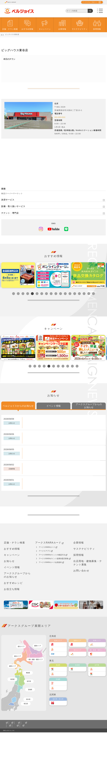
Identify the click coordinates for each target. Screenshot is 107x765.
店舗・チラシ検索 (10, 29)
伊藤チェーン (60, 716)
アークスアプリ (46, 584)
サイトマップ (9, 758)
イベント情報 (12, 599)
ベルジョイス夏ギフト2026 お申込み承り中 (42, 503)
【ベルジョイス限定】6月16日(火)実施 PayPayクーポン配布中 (50, 442)
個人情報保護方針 (12, 755)
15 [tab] (79, 300)
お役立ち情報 (12, 621)
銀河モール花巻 (79, 758)
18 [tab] (93, 300)
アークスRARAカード (49, 575)
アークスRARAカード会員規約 (51, 595)
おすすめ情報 (27, 29)
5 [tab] (32, 300)
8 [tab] (46, 300)
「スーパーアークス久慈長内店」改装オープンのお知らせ (48, 488)
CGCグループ (24, 758)
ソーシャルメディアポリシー (48, 755)
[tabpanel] (18, 282)
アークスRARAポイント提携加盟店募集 (55, 591)
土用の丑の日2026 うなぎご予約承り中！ (42, 458)
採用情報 (97, 29)
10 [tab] (55, 300)
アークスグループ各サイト (88, 2)
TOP (4, 34)
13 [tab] (70, 300)
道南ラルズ (79, 677)
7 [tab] (41, 300)
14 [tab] (74, 300)
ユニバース (59, 701)
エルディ (59, 686)
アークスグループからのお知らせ (17, 608)
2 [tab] (18, 300)
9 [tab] (51, 300)
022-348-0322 (61, 124)
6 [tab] (37, 300)
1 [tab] (13, 300)
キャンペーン (45, 29)
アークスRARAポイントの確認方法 (53, 587)
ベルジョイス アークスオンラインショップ (51, 758)
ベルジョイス (60, 706)
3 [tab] (23, 300)
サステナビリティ (80, 29)
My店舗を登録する (53, 91)
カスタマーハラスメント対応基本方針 (80, 755)
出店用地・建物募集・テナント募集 (87, 595)
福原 (95, 686)
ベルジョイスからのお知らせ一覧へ (53, 518)
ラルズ (58, 677)
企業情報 (62, 29)
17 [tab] (88, 300)
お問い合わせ (81, 603)
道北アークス (79, 686)
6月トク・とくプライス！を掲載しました (41, 473)
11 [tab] (60, 300)
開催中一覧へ (53, 310)
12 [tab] (65, 300)
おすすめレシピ (13, 615)
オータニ (59, 735)
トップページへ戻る (53, 544)
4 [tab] (27, 300)
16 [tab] (84, 300)
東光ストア (59, 682)
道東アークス (99, 677)
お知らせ (9, 593)
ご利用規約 (28, 755)
